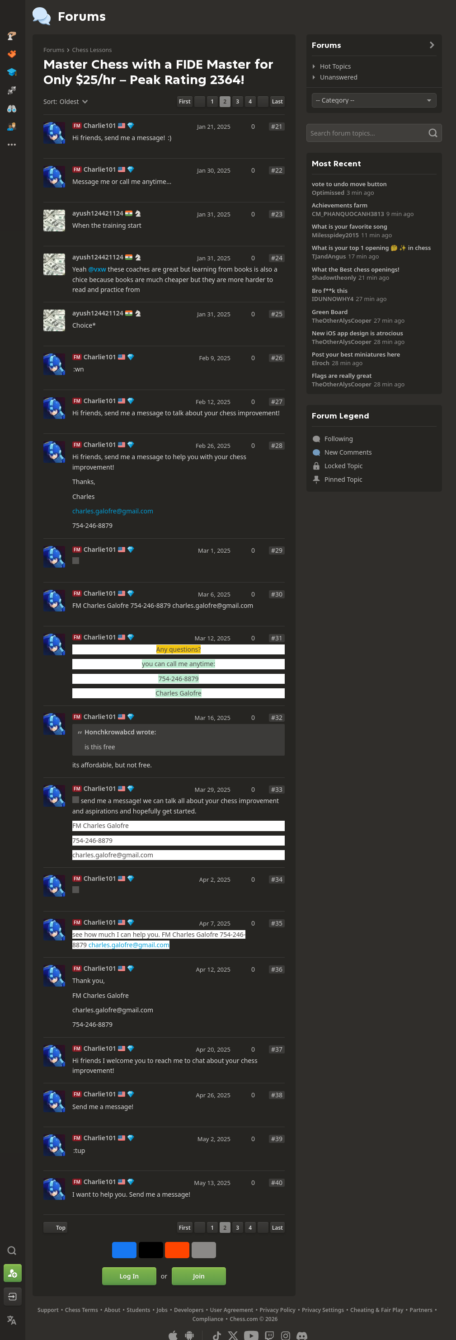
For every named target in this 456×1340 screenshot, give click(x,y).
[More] (204, 1250)
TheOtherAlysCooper (341, 320)
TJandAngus (329, 256)
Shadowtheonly (334, 277)
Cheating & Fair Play (377, 1310)
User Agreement (232, 1310)
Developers (189, 1310)
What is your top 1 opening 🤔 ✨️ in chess (371, 248)
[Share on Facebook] (124, 1250)
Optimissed (328, 192)
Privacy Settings (323, 1310)
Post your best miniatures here (356, 354)
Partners (421, 1310)
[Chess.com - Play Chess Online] (13, 15)
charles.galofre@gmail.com (112, 511)
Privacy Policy (277, 1310)
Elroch (320, 363)
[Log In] (13, 1297)
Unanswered (338, 77)
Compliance (208, 1319)
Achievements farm (339, 205)
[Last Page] (277, 101)
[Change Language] (13, 1320)
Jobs (162, 1310)
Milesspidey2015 (335, 235)
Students (138, 1310)
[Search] (374, 133)
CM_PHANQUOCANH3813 (348, 214)
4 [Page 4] (250, 101)
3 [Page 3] (237, 101)
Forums (53, 50)
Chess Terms (81, 1310)
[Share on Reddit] (177, 1250)
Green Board (330, 312)
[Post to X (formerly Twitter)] (151, 1250)
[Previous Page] (199, 101)
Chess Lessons (92, 50)
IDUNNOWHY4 (332, 299)
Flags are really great (342, 375)
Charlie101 (100, 125)
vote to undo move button (349, 184)
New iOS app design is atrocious (357, 333)
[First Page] (185, 101)
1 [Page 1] (212, 101)
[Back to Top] (55, 1227)
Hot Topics (335, 66)
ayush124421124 (97, 213)
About (112, 1310)
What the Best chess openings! (356, 269)
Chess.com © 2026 (253, 1319)
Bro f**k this (330, 291)
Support (48, 1310)
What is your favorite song (349, 226)
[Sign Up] (13, 1273)
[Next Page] (263, 101)
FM (77, 125)
